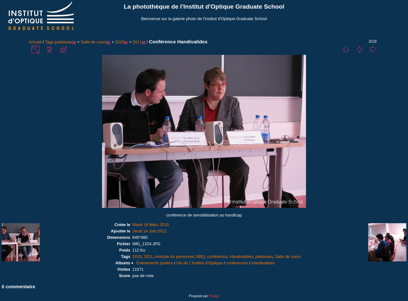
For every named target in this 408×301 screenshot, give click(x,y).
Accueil (35, 42)
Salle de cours (93, 42)
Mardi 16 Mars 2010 (150, 224)
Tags (49, 42)
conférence (217, 256)
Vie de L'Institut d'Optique (199, 263)
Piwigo (214, 296)
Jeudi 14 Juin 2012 (149, 231)
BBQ (200, 256)
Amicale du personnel (174, 256)
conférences (237, 263)
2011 (137, 42)
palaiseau (63, 42)
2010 (119, 42)
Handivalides (241, 256)
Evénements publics (154, 263)
